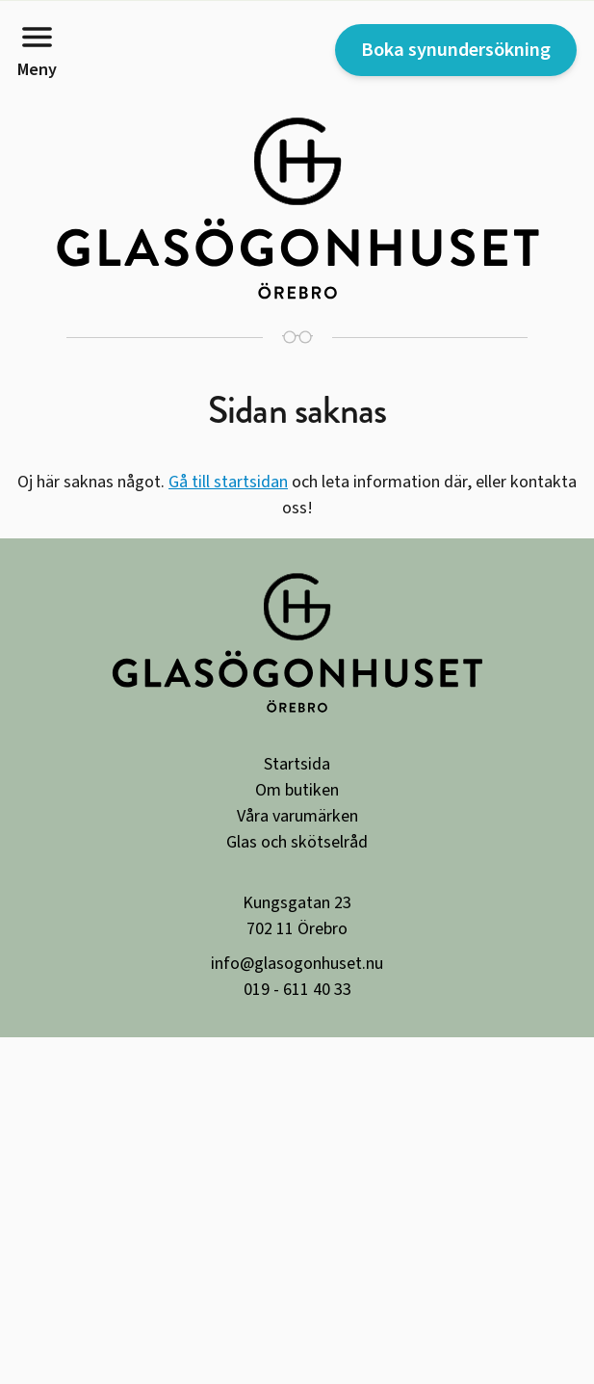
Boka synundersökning (456, 50)
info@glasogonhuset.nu (297, 964)
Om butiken (297, 790)
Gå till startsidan (228, 482)
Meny (37, 49)
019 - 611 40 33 (297, 990)
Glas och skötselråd (297, 842)
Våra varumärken (297, 816)
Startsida (297, 764)
